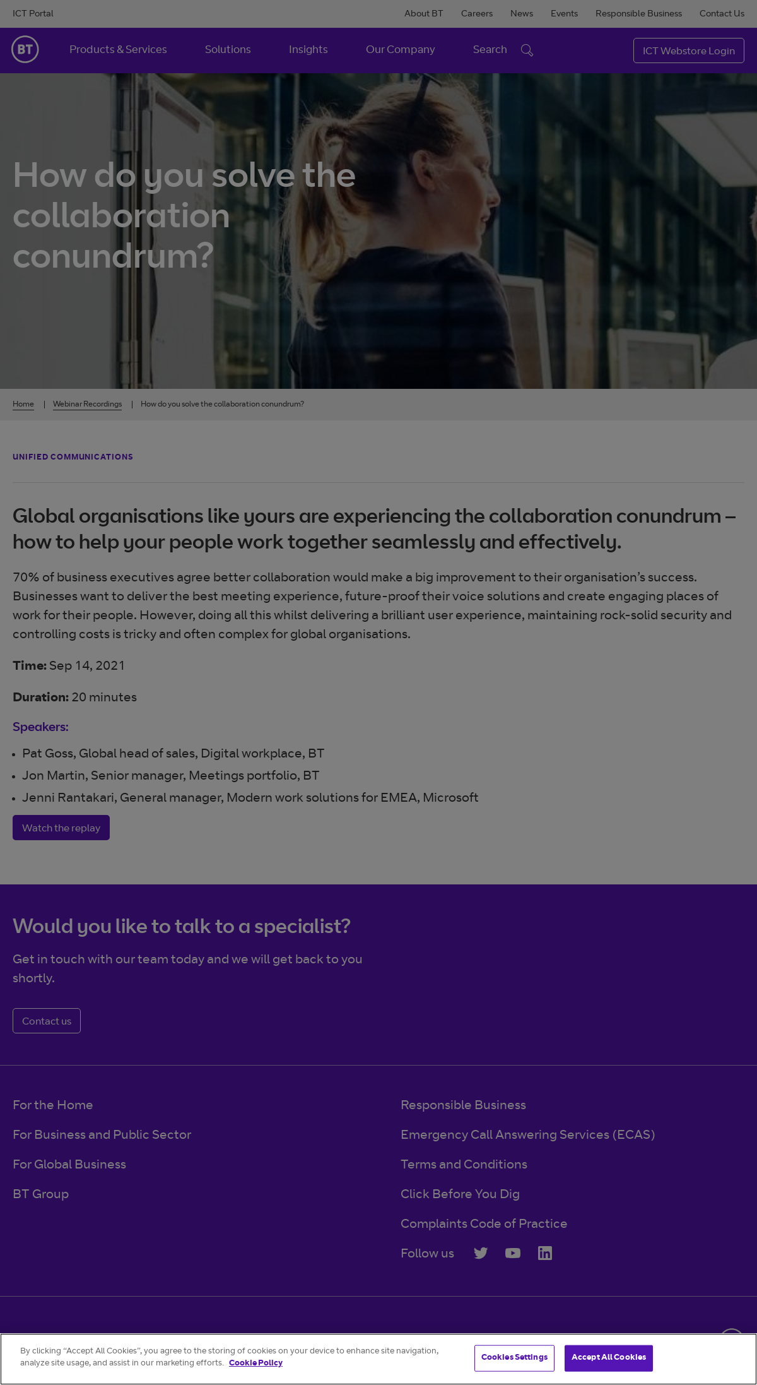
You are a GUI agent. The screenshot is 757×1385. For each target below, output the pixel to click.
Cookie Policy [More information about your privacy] (256, 1364)
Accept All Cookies (609, 1358)
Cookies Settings (514, 1358)
